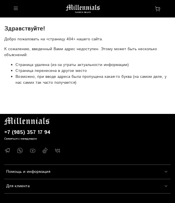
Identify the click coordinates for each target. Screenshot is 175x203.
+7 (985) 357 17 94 (27, 132)
